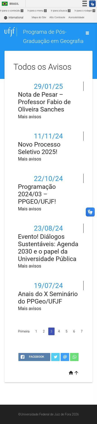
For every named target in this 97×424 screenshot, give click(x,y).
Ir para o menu (37, 10)
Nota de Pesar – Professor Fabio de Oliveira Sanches (44, 102)
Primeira (23, 331)
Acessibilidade (76, 17)
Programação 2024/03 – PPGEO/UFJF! (37, 194)
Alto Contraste (57, 17)
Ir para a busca (61, 10)
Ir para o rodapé (85, 10)
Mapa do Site (39, 17)
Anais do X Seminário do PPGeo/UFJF (48, 297)
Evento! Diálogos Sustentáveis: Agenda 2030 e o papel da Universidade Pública (48, 248)
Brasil (9, 4)
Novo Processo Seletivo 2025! (39, 148)
